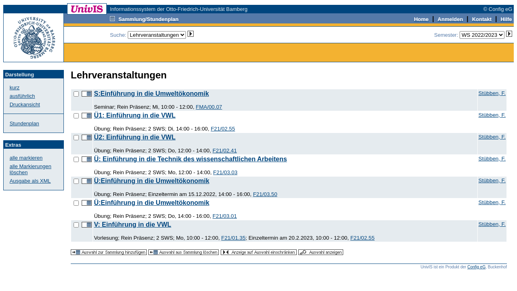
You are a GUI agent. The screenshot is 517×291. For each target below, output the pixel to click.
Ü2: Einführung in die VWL (134, 137)
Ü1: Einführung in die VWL (134, 115)
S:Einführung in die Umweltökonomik (151, 93)
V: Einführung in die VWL (132, 224)
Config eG (476, 267)
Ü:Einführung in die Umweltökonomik (151, 180)
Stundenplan (24, 123)
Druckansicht (25, 104)
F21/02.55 (223, 129)
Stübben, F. (492, 93)
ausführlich (22, 96)
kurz (15, 87)
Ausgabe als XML (30, 181)
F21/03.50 (265, 194)
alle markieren (26, 158)
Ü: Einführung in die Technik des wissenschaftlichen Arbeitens (190, 159)
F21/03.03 (225, 172)
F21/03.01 (225, 216)
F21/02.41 (225, 151)
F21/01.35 (233, 238)
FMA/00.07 (209, 107)
